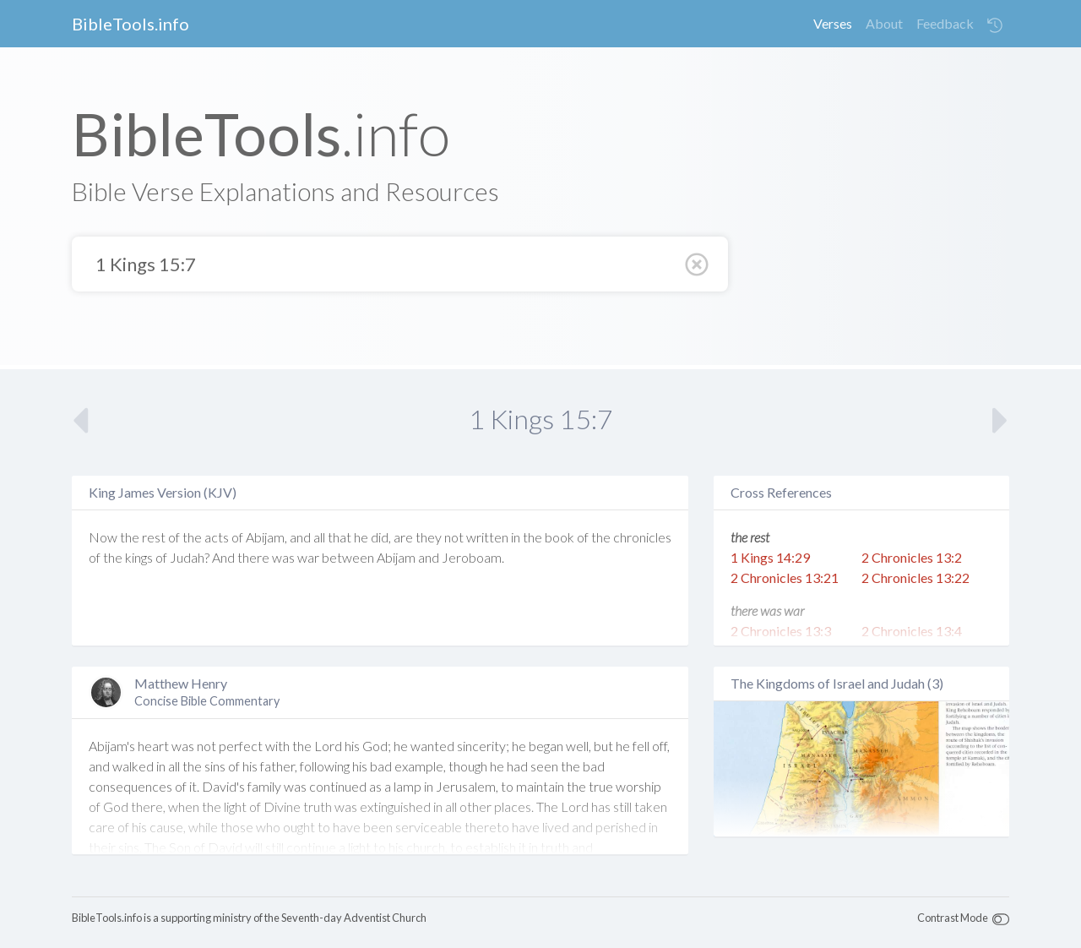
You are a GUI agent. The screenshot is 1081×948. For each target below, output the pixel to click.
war (308, 557)
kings (139, 557)
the (129, 537)
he (361, 537)
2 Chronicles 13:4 (911, 631)
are (403, 537)
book (559, 537)
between (348, 557)
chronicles (642, 537)
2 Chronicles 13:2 (911, 557)
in (515, 537)
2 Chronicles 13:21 (785, 577)
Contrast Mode (952, 917)
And (223, 557)
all (319, 537)
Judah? (189, 557)
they (429, 537)
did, (381, 537)
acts (216, 537)
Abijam (396, 557)
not (454, 537)
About (884, 23)
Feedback (945, 23)
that (339, 537)
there (253, 557)
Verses (832, 23)
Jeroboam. (473, 557)
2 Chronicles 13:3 (781, 631)
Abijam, (266, 537)
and (300, 537)
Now (103, 537)
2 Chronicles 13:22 (915, 577)
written (487, 537)
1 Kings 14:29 (770, 557)
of (174, 537)
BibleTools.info (130, 24)
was (283, 557)
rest (154, 537)
